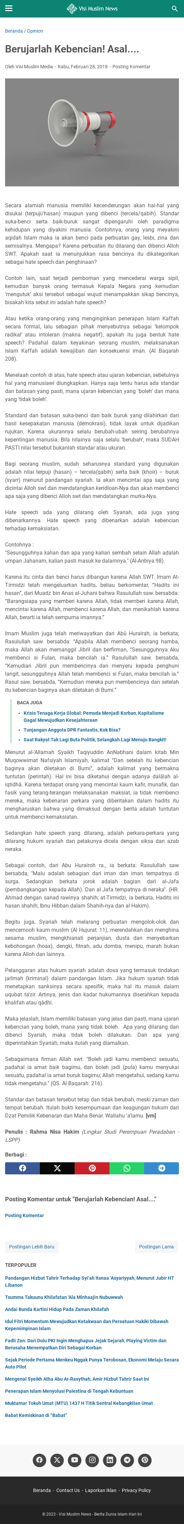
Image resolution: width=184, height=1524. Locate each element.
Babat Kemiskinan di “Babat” (36, 1415)
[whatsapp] (126, 1168)
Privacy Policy (136, 1490)
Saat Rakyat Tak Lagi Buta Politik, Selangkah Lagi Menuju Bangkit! (95, 739)
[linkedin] (109, 1460)
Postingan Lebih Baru (31, 1246)
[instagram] (92, 1460)
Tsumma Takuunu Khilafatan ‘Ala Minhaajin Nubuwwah (64, 1297)
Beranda (42, 1490)
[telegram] (161, 1168)
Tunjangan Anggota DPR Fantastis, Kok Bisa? (72, 730)
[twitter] (57, 1168)
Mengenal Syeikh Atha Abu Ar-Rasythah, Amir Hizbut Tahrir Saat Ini (77, 1379)
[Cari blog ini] (175, 9)
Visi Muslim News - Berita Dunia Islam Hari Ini (100, 1514)
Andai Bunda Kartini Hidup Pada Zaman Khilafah (57, 1309)
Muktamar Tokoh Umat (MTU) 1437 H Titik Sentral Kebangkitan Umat (79, 1403)
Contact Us (68, 1490)
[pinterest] (92, 1168)
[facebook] (22, 1168)
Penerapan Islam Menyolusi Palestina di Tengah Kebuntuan (69, 1391)
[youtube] (74, 1460)
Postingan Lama (156, 1246)
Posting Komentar (131, 66)
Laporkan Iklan (100, 1490)
